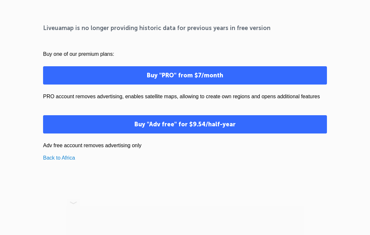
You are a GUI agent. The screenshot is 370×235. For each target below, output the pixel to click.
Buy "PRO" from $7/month (185, 75)
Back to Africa (59, 158)
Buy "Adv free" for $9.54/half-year (185, 124)
